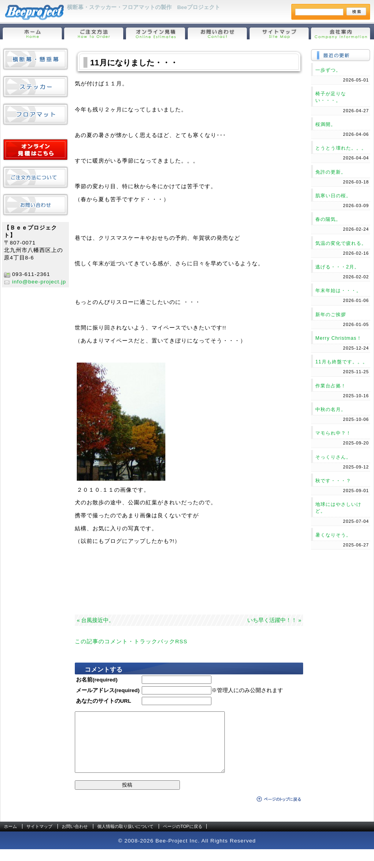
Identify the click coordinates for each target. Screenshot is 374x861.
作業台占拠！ (330, 386)
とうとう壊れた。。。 (341, 148)
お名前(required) (96, 680)
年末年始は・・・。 (338, 290)
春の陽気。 (328, 219)
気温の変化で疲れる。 (341, 243)
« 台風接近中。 (95, 620)
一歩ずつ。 (328, 70)
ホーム (10, 838)
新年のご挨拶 (330, 314)
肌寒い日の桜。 (333, 195)
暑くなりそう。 (333, 535)
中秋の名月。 (330, 409)
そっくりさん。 (333, 457)
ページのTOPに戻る (182, 838)
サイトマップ (39, 838)
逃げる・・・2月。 (337, 267)
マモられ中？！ (333, 433)
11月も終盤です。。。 (341, 362)
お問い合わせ (75, 838)
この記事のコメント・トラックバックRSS (131, 641)
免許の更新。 (330, 172)
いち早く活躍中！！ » (274, 620)
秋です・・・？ (333, 480)
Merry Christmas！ (338, 338)
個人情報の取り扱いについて (125, 838)
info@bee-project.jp (39, 282)
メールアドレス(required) (107, 690)
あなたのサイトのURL (103, 701)
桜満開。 (325, 124)
